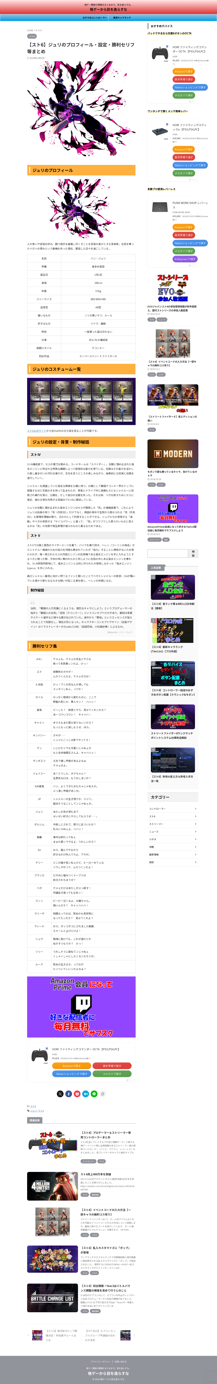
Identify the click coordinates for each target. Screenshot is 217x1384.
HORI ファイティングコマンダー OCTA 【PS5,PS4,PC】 (86, 1049)
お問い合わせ (120, 1361)
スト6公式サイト (36, 430)
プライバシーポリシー (101, 1361)
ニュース (154, 831)
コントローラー (157, 808)
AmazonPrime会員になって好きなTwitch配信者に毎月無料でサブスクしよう (172, 528)
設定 (151, 862)
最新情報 (154, 854)
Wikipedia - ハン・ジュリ (119, 632)
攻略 (151, 846)
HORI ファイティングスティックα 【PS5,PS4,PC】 (190, 127)
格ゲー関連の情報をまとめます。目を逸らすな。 (108, 1368)
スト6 (33, 1106)
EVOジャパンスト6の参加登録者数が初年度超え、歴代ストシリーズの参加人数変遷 (171, 308)
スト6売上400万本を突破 (96, 1174)
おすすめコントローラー (95, 17)
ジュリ (34, 1110)
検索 (193, 553)
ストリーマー (156, 823)
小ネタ (152, 839)
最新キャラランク (122, 17)
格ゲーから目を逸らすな (108, 9)
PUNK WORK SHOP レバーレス (190, 205)
